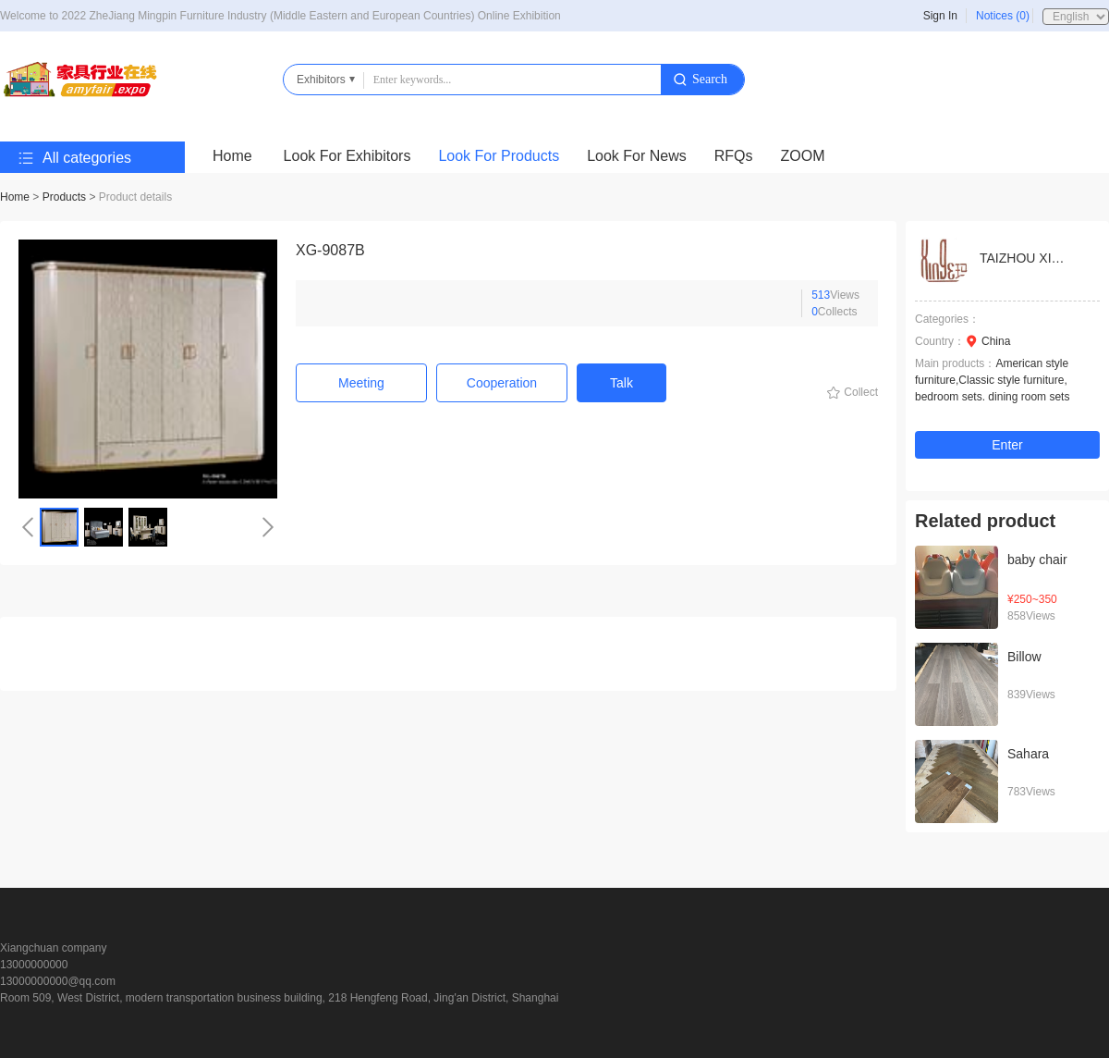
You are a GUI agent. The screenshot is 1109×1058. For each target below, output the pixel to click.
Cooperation (502, 382)
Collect (861, 392)
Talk (621, 382)
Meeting (361, 382)
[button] (27, 527)
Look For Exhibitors (347, 156)
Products (64, 197)
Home (232, 156)
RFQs (733, 156)
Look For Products (498, 156)
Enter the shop (1007, 448)
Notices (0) (1003, 15)
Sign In (940, 15)
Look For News (637, 156)
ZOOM (803, 156)
